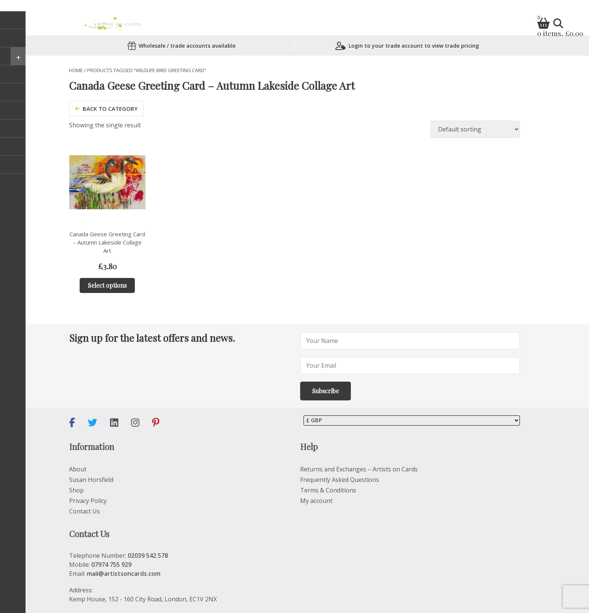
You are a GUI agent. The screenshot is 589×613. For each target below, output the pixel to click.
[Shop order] (475, 129)
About (77, 469)
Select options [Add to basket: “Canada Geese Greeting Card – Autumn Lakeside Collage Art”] (107, 285)
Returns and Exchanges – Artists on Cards (359, 469)
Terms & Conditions (328, 490)
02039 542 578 (148, 555)
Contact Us (84, 511)
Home (76, 70)
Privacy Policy (88, 501)
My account (316, 501)
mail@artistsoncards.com (123, 573)
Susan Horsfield (91, 480)
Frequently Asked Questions (339, 480)
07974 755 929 (111, 564)
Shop (76, 490)
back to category (106, 108)
